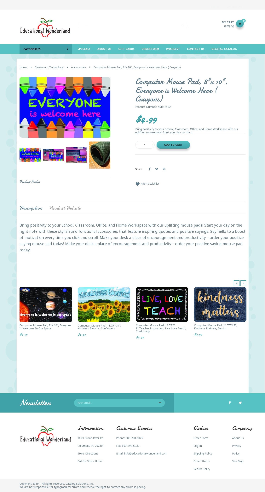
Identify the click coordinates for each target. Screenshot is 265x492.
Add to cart (173, 145)
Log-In (197, 446)
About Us (238, 438)
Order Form (200, 438)
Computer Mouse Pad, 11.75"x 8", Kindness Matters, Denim (215, 327)
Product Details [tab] (65, 207)
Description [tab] (31, 207)
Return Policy (201, 469)
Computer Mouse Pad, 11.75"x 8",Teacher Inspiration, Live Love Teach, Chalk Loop (161, 328)
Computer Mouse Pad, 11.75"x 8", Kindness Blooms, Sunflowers (99, 327)
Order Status (201, 461)
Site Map (237, 461)
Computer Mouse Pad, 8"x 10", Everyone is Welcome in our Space (45, 327)
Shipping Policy (202, 453)
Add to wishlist (147, 183)
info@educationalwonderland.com (145, 453)
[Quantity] (145, 145)
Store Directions (88, 453)
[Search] (133, 23)
